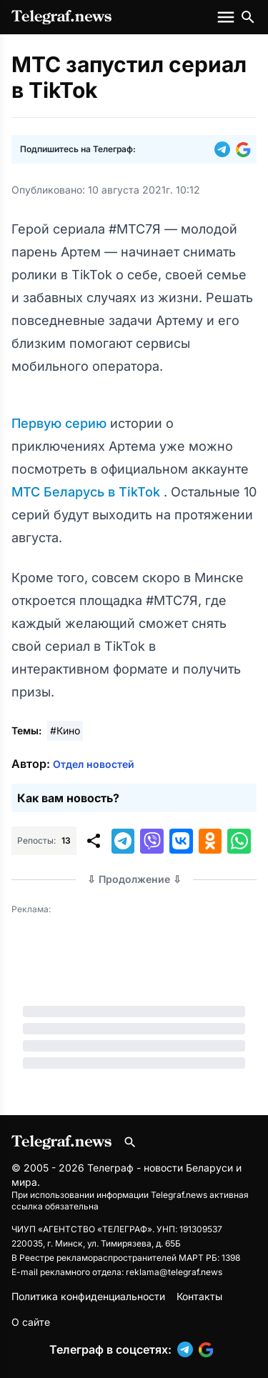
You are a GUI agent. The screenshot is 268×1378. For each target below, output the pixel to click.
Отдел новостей (93, 764)
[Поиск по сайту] (248, 17)
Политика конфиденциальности (88, 1296)
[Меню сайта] (227, 17)
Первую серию (60, 423)
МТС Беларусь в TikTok (87, 491)
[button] (225, 149)
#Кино (65, 730)
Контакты (199, 1296)
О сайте (30, 1322)
